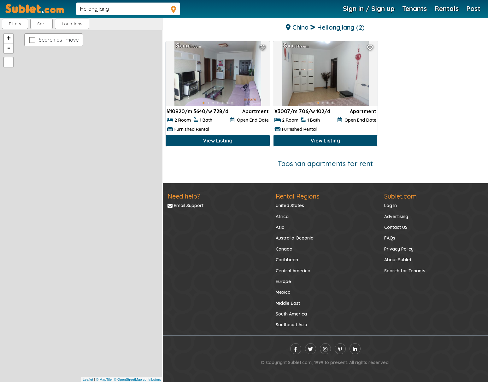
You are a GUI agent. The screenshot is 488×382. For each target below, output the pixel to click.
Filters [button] (15, 23)
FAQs (389, 238)
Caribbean (287, 260)
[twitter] (310, 348)
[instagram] (325, 348)
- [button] (8, 48)
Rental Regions (297, 196)
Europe (283, 281)
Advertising (396, 216)
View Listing (217, 140)
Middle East (288, 303)
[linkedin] (355, 348)
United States (290, 205)
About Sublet (397, 260)
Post (473, 8)
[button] (72, 24)
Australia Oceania (295, 238)
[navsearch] (128, 9)
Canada (284, 249)
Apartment (255, 111)
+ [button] (9, 38)
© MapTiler (104, 379)
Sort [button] (41, 23)
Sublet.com (400, 196)
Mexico (283, 292)
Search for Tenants (404, 271)
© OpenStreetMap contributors (137, 379)
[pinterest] (340, 348)
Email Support (185, 205)
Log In (390, 205)
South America (291, 314)
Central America (293, 271)
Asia (280, 227)
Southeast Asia (291, 324)
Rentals (446, 8)
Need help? (184, 196)
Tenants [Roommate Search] (414, 8)
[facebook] (295, 348)
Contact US (396, 227)
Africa (282, 216)
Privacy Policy (399, 249)
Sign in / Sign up (369, 8)
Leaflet (88, 379)
